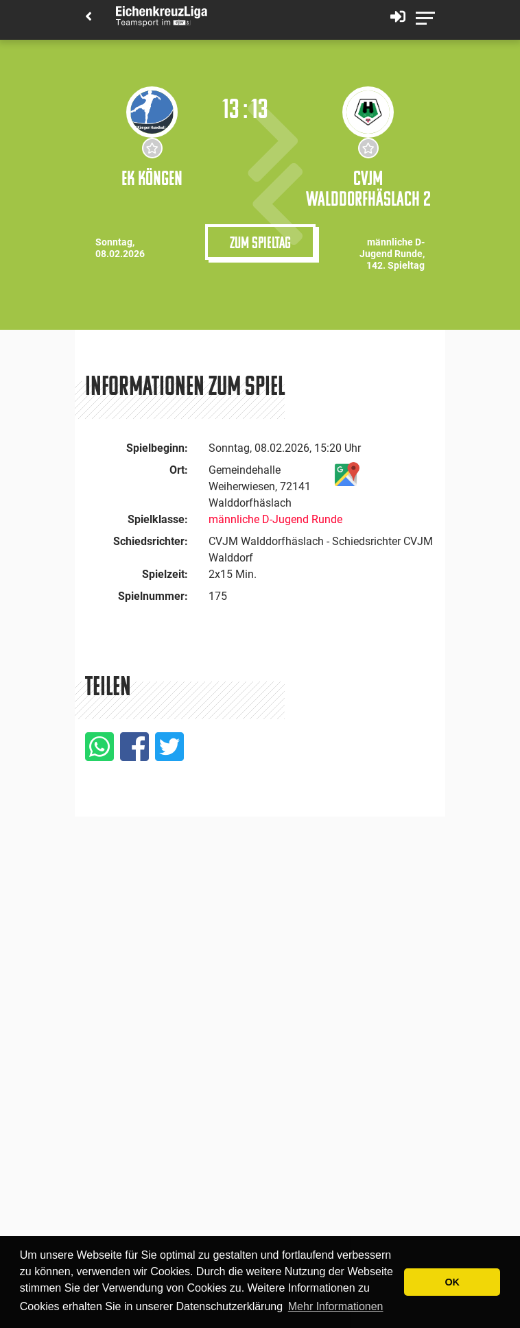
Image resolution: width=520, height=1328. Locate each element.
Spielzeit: (165, 574)
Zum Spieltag (260, 242)
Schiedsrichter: (150, 541)
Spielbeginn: (157, 448)
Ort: (178, 469)
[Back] (88, 17)
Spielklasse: (158, 519)
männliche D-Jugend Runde (275, 519)
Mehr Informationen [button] (335, 1306)
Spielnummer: (153, 596)
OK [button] (452, 1282)
